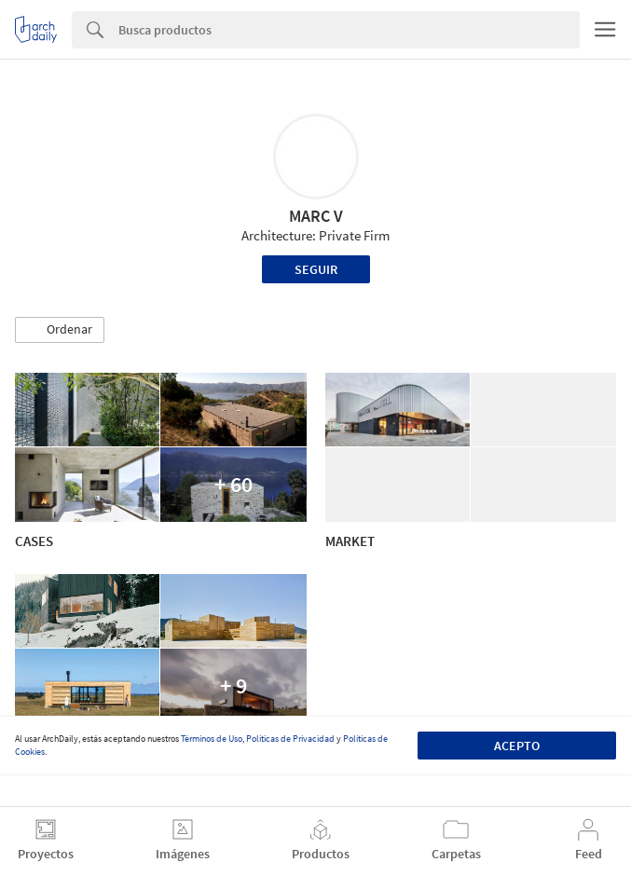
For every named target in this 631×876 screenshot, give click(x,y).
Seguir (316, 269)
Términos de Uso (211, 738)
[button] (59, 330)
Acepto (517, 745)
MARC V (316, 215)
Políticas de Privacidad (290, 738)
